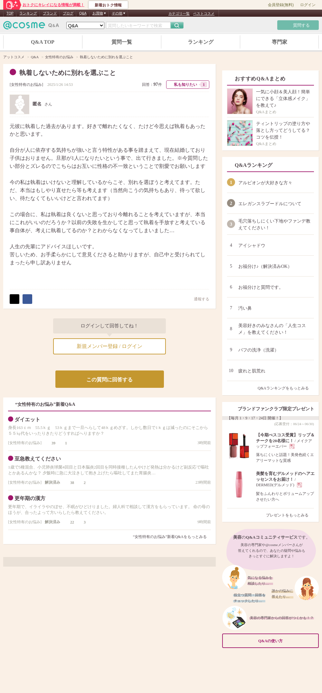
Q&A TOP (42, 42)
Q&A (83, 13)
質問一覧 (121, 42)
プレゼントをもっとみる (290, 515)
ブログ (68, 13)
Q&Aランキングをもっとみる (286, 388)
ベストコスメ (203, 13)
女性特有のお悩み (26, 85)
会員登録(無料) (281, 5)
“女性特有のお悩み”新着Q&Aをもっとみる (170, 536)
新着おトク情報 (108, 5)
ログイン (308, 5)
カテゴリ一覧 (179, 13)
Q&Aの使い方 (286, 640)
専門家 (279, 42)
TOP (10, 13)
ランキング (28, 13)
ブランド (50, 13)
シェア (27, 299)
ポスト (14, 299)
